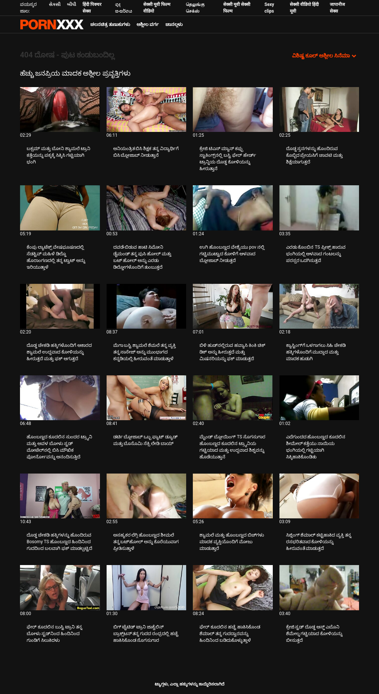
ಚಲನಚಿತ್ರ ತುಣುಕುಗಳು (110, 24)
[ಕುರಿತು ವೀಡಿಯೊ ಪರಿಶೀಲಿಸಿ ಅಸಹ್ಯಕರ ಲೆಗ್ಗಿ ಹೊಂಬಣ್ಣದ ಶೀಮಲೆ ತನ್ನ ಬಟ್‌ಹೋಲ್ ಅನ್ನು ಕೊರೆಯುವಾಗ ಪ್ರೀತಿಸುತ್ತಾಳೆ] (147, 496)
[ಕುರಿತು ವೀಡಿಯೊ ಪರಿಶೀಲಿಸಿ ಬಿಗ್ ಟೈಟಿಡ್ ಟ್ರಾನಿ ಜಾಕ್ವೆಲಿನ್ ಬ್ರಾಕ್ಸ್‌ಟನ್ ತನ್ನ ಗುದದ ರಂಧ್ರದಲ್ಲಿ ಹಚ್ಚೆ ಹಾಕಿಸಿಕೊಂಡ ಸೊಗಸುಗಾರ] (147, 587)
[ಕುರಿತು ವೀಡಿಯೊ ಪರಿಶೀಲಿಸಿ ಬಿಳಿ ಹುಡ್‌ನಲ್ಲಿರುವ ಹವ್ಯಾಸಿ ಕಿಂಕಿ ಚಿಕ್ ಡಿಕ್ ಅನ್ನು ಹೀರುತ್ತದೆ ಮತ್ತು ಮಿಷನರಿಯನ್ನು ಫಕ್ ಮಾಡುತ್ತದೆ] (233, 306)
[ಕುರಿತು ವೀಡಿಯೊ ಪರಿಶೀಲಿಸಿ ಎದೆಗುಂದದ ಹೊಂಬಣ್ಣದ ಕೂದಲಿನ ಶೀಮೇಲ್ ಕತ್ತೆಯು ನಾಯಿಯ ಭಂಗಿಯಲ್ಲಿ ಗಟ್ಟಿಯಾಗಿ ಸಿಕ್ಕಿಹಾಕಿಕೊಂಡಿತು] (319, 397)
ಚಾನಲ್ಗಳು (173, 24)
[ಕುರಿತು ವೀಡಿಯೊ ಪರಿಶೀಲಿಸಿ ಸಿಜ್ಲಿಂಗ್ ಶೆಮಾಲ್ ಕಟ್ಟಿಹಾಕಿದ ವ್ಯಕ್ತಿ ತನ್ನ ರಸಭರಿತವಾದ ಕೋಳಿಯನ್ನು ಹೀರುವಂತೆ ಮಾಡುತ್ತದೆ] (319, 496)
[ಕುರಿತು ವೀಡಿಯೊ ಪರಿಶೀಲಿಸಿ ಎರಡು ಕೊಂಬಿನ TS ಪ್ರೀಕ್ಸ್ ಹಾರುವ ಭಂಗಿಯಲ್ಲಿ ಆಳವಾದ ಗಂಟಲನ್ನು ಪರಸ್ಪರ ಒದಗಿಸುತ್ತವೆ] (319, 207)
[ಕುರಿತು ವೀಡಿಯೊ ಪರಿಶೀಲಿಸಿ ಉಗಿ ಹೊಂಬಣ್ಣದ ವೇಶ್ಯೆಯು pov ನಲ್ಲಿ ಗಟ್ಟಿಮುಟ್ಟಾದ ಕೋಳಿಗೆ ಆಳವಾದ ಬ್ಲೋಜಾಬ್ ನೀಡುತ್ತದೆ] (233, 207)
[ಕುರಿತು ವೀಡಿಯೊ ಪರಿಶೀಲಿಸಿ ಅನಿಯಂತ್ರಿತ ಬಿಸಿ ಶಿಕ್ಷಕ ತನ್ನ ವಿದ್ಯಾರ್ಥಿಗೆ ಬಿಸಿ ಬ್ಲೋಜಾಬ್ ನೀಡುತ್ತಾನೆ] (147, 109)
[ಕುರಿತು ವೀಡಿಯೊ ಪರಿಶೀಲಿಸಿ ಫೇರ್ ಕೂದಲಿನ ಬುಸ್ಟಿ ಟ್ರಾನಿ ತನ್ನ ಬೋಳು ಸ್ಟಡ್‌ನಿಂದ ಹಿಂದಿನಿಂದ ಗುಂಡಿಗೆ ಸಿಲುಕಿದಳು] (60, 587)
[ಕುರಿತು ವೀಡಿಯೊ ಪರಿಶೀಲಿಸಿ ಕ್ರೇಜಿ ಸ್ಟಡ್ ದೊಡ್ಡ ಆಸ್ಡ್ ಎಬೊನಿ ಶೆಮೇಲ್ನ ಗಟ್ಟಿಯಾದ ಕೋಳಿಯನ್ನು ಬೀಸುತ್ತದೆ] (319, 587)
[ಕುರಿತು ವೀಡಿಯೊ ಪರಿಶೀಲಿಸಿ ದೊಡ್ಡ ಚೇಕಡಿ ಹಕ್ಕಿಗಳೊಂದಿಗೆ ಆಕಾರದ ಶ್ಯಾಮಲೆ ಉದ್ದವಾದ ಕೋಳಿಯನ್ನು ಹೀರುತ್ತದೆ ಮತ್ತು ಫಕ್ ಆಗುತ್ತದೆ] (60, 306)
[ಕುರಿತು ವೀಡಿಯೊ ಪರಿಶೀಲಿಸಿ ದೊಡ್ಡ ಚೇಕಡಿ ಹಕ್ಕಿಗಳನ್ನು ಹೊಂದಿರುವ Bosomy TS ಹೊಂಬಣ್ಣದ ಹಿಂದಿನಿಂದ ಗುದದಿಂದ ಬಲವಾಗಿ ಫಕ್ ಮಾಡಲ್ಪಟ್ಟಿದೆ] (60, 496)
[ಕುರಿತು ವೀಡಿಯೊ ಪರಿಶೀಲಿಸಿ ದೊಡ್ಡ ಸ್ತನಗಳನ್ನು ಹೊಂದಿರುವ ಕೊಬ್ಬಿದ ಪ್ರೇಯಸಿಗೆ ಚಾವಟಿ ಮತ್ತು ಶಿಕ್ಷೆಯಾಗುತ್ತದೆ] (319, 109)
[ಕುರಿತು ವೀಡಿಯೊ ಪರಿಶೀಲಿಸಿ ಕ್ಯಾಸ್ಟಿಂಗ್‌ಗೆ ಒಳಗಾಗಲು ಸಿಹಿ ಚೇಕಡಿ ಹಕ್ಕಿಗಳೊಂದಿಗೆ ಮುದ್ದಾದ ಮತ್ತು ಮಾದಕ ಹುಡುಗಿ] (319, 306)
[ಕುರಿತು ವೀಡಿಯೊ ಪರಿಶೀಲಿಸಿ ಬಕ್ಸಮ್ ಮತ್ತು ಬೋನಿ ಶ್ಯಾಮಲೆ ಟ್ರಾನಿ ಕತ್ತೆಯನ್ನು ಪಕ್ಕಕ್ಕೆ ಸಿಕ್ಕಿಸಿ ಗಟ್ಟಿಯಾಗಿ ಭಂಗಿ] (60, 109)
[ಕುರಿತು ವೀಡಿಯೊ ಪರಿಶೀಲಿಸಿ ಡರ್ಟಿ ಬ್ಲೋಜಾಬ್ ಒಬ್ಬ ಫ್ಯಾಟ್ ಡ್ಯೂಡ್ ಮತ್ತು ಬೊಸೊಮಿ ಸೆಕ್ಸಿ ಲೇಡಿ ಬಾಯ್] (147, 397)
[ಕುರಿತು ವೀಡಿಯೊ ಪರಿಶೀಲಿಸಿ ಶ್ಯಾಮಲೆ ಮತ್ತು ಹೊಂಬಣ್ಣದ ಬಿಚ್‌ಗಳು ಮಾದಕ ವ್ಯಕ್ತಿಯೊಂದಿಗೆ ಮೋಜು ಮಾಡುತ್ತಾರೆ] (233, 496)
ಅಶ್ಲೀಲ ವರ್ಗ (148, 24)
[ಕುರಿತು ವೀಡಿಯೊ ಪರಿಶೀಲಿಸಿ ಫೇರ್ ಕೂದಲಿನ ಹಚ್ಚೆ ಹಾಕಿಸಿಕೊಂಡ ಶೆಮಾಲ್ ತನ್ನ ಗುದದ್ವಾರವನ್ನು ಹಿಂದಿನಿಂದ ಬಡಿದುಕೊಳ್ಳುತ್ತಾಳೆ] (233, 587)
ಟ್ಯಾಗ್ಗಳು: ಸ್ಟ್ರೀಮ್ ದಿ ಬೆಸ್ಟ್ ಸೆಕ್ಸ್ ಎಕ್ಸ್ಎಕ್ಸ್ (52, 24)
